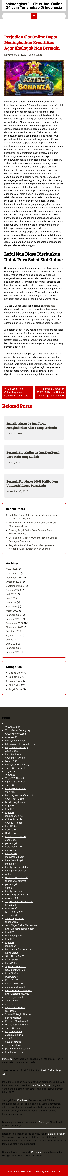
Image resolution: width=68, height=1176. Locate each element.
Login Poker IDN (14, 983)
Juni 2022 (11, 643)
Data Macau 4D (13, 846)
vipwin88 (10, 785)
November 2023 (15, 577)
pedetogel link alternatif (18, 1048)
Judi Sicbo (11, 839)
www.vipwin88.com (16, 733)
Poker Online (15, 681)
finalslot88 (49, 305)
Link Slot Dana (13, 754)
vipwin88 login (13, 1028)
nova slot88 (11, 898)
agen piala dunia (14, 1034)
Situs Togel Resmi (14, 918)
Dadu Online (11, 829)
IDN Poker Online (14, 911)
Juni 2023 (11, 598)
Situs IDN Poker (13, 822)
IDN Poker (22, 1100)
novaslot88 (11, 737)
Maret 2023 (12, 610)
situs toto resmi (13, 1004)
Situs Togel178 (13, 1000)
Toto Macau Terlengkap (18, 730)
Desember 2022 (14, 623)
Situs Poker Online (15, 757)
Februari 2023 (13, 614)
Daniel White (35, 54)
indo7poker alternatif (16, 870)
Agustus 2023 (13, 590)
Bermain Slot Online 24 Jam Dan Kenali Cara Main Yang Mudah (33, 454)
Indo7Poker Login (14, 856)
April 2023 (11, 606)
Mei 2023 (11, 602)
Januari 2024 (13, 573)
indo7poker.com (14, 891)
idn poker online (14, 815)
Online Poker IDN (14, 819)
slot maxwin (11, 915)
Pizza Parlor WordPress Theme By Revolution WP (34, 1171)
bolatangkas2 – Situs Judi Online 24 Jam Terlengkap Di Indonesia (34, 6)
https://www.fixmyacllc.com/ (20, 744)
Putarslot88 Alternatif (16, 1021)
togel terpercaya (14, 1052)
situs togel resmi (14, 997)
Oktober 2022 (13, 631)
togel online (11, 921)
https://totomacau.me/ (17, 993)
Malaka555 (11, 761)
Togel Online (15, 689)
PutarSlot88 (11, 973)
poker (8, 874)
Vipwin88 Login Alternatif (18, 1014)
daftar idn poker (13, 935)
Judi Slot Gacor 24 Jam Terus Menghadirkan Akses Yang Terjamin (31, 425)
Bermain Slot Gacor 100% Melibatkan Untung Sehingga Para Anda (32, 483)
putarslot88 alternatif (16, 877)
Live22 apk (11, 904)
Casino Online (16, 672)
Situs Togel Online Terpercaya (21, 925)
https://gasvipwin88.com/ (19, 795)
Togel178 (10, 771)
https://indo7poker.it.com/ (19, 949)
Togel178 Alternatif (15, 778)
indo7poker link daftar (17, 867)
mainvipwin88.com (15, 788)
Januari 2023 (13, 619)
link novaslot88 (13, 1017)
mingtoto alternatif (15, 987)
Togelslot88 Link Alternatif (19, 901)
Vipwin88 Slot (12, 726)
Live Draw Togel (14, 860)
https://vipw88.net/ (15, 740)
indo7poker (11, 850)
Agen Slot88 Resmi (15, 966)
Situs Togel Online (14, 798)
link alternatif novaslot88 (18, 990)
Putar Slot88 (11, 980)
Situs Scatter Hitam (15, 969)
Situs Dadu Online (40, 1085)
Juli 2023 (11, 594)
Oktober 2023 (13, 581)
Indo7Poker (11, 826)
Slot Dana (10, 1010)
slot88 (8, 887)
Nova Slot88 (12, 952)
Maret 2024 (12, 569)
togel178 (9, 805)
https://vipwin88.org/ (16, 747)
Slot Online (14, 685)
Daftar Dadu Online (15, 836)
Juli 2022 (11, 639)
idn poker (10, 945)
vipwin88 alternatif (15, 768)
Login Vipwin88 (13, 1031)
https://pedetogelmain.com (19, 928)
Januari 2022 (13, 652)
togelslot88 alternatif (16, 880)
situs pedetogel (13, 1041)
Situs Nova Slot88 (14, 956)
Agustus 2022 (13, 635)
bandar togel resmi (15, 802)
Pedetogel (7, 1058)
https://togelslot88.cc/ (17, 764)
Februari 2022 (13, 647)
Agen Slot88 (11, 750)
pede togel (11, 843)
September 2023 (15, 585)
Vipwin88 (10, 774)
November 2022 (15, 627)
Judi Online (15, 676)
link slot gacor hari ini (16, 894)
